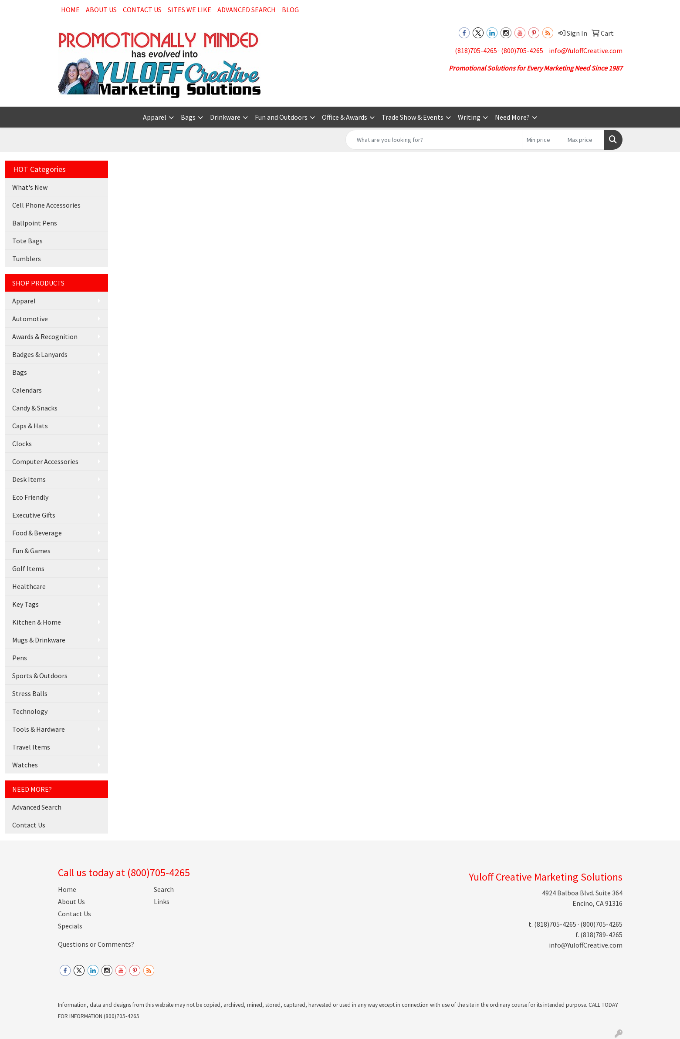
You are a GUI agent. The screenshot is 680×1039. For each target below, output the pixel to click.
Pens (19, 657)
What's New (29, 187)
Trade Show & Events (412, 117)
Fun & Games (31, 550)
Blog (290, 9)
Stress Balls (29, 693)
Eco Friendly (30, 497)
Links (161, 901)
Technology (29, 711)
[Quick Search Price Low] (542, 140)
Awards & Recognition (45, 336)
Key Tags (25, 604)
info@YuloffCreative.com (585, 50)
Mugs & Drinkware (38, 640)
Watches (25, 764)
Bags (188, 117)
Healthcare (29, 586)
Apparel (154, 117)
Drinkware (225, 117)
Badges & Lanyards (40, 354)
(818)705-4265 (476, 50)
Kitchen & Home (36, 622)
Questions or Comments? (96, 944)
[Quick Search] (433, 140)
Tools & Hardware (38, 729)
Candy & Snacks (35, 407)
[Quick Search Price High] (583, 140)
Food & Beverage (37, 532)
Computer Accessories (45, 461)
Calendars (27, 390)
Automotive (30, 318)
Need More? (512, 117)
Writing (469, 117)
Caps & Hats (30, 425)
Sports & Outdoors (40, 675)
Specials (70, 925)
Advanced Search (246, 9)
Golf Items (28, 568)
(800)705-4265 (522, 50)
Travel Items (31, 747)
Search (164, 889)
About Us (101, 9)
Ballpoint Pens (34, 223)
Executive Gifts (33, 515)
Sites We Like (189, 9)
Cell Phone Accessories (46, 205)
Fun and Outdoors (281, 117)
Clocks (22, 443)
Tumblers (26, 258)
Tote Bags (27, 240)
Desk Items (29, 479)
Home (70, 9)
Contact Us (142, 9)
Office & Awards (344, 117)
